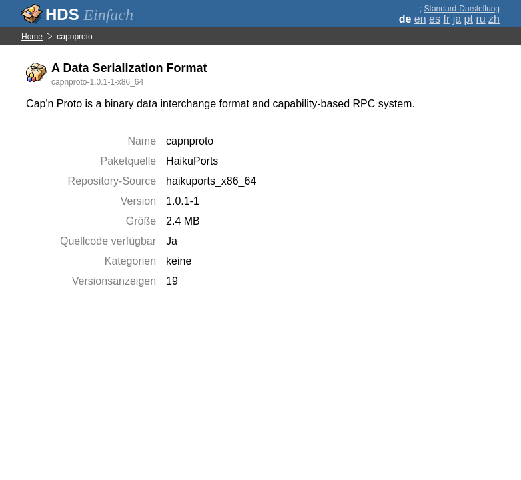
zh (494, 19)
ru (480, 19)
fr (446, 19)
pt (468, 19)
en (420, 19)
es (434, 19)
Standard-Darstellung (462, 8)
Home (32, 36)
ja (457, 19)
